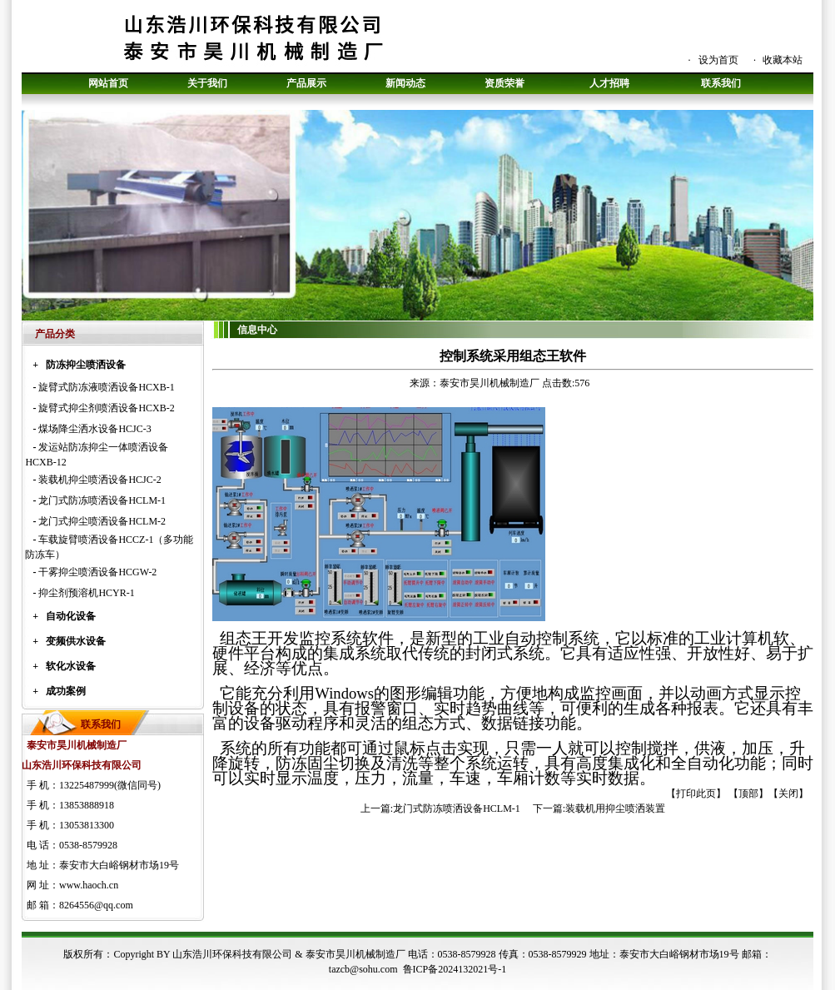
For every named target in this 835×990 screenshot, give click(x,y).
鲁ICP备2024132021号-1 (455, 969)
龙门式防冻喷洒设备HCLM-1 (102, 500)
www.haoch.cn (88, 885)
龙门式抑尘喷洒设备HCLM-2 (102, 521)
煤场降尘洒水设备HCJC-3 (94, 429)
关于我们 (207, 83)
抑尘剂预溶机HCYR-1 (86, 593)
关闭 (788, 793)
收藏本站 (783, 60)
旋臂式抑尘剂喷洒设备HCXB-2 (106, 408)
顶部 (748, 793)
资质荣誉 (504, 83)
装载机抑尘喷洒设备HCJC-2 (99, 479)
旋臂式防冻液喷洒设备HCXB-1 (106, 387)
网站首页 (108, 83)
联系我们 (721, 83)
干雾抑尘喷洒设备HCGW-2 (97, 572)
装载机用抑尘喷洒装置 (615, 808)
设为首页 (718, 60)
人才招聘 (609, 83)
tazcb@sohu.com (363, 969)
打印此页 (696, 793)
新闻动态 (405, 83)
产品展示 (306, 83)
